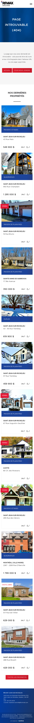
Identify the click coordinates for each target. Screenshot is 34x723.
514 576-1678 (11, 700)
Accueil (7, 70)
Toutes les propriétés (17, 677)
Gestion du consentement (17, 718)
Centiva (21, 720)
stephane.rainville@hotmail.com (18, 702)
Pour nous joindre (22, 70)
